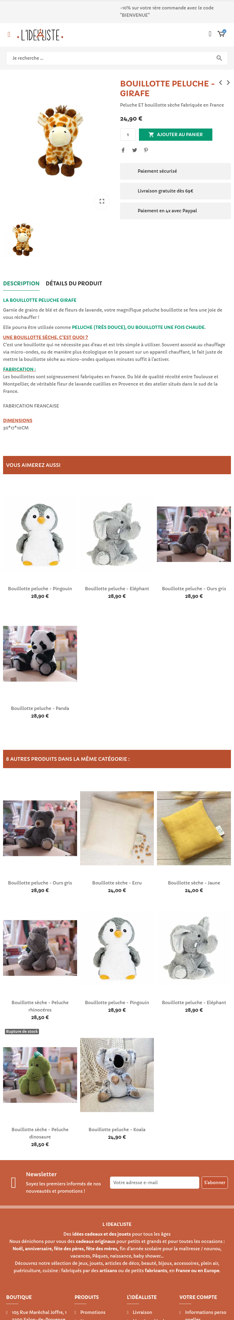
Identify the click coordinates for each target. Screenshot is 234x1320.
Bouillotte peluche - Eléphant (117, 588)
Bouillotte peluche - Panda (40, 708)
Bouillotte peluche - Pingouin (40, 588)
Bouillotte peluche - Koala (117, 1129)
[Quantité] (128, 135)
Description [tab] (21, 283)
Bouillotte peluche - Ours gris (194, 588)
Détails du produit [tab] (74, 283)
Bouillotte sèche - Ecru (117, 883)
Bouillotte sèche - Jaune (194, 883)
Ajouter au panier (175, 135)
